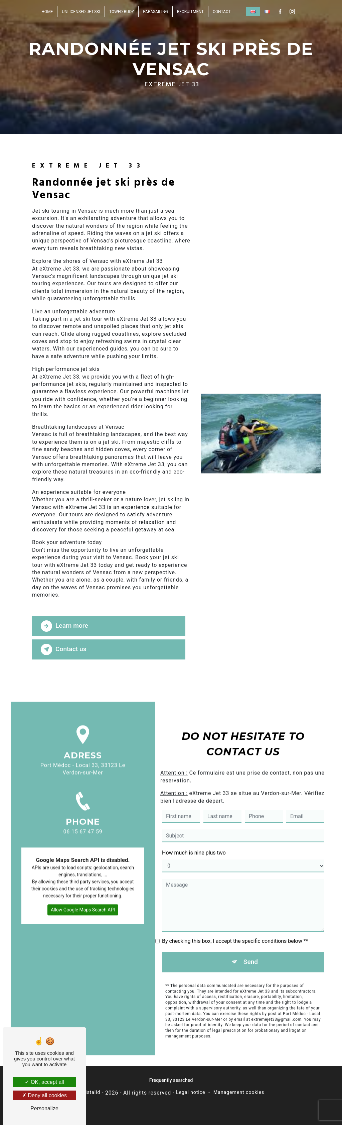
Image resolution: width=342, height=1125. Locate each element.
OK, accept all (44, 1082)
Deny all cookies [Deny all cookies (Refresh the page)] (44, 1095)
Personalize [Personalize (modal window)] (44, 1108)
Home (47, 11)
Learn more (64, 626)
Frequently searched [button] (171, 1080)
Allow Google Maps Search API (83, 901)
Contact (222, 11)
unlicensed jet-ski (81, 11)
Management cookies (239, 1092)
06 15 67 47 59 (83, 831)
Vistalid (91, 1092)
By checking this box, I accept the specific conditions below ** (235, 932)
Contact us (64, 649)
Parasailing (155, 11)
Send (250, 953)
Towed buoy (121, 11)
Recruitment (190, 11)
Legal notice (190, 1092)
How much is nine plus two (194, 844)
